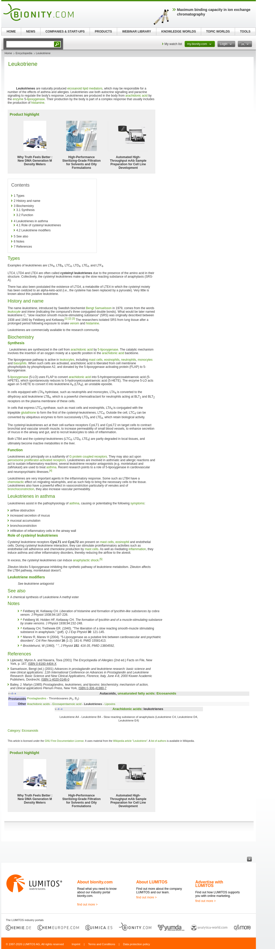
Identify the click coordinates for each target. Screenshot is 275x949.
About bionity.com (95, 882)
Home (8, 53)
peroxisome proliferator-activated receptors (37, 460)
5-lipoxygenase (108, 349)
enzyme (18, 99)
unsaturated (127, 693)
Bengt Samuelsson (99, 308)
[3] (73, 318)
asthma (51, 467)
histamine (37, 102)
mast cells (95, 359)
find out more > (87, 904)
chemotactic (16, 482)
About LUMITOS (151, 882)
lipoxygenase (36, 99)
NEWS (30, 31)
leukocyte (14, 311)
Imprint (76, 944)
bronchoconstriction (21, 489)
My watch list (173, 44)
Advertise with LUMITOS (209, 884)
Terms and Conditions (101, 944)
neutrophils (128, 359)
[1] (66, 318)
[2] (69, 318)
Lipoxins (110, 703)
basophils (19, 363)
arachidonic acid (137, 95)
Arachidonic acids (38, 703)
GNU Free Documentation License (64, 741)
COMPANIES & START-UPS (65, 31)
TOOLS (245, 31)
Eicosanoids (166, 693)
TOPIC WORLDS (218, 31)
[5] (101, 559)
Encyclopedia (24, 53)
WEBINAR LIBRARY (136, 31)
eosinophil (122, 542)
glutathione (28, 412)
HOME (11, 31)
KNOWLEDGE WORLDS (178, 31)
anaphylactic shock (86, 560)
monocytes (145, 359)
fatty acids (146, 693)
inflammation (137, 549)
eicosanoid (74, 88)
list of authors (158, 741)
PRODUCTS (103, 31)
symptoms (137, 503)
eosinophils (111, 359)
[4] (50, 470)
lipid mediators (92, 88)
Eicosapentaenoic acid (66, 703)
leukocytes (67, 359)
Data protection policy (136, 944)
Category (14, 730)
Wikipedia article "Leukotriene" (130, 741)
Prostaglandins (36, 698)
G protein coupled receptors (88, 456)
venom (74, 323)
